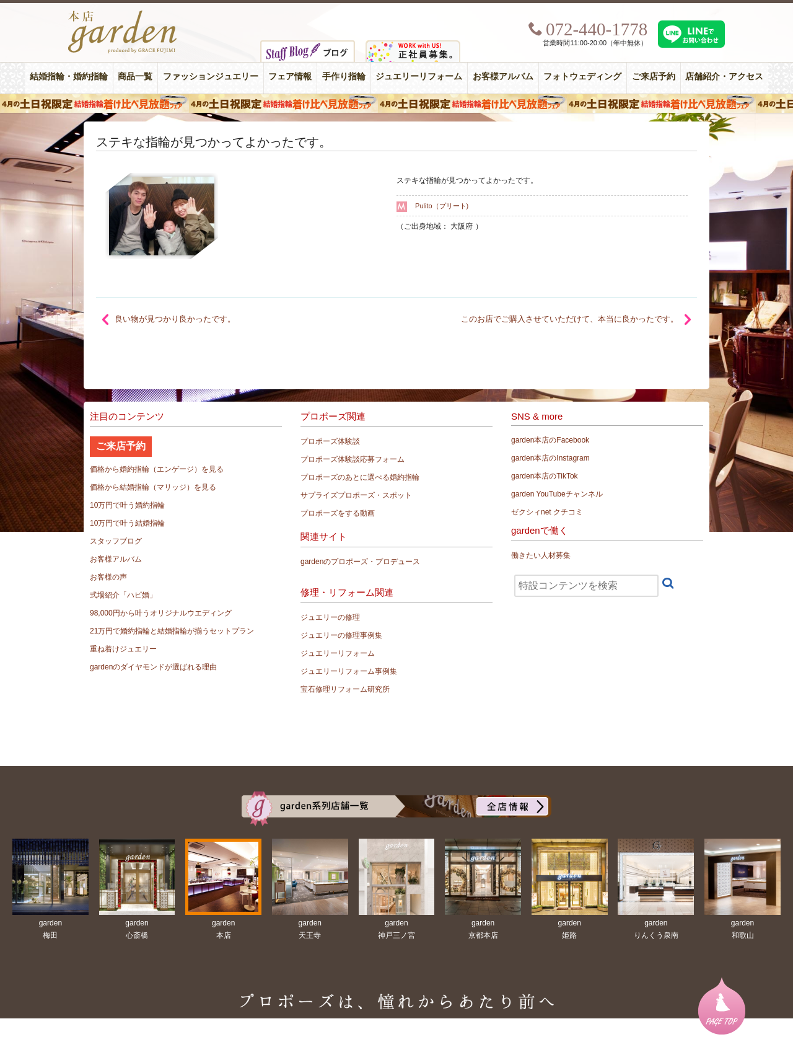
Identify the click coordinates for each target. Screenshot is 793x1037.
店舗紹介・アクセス (724, 76)
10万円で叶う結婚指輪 (127, 523)
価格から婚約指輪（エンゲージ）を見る (157, 469)
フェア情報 (290, 76)
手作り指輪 (344, 76)
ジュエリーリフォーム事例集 (348, 671)
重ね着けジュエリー (123, 649)
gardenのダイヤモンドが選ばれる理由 (153, 667)
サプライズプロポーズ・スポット (356, 495)
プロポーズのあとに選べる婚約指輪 (359, 477)
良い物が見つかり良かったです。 (175, 319)
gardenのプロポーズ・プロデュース (360, 561)
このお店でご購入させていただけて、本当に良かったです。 (569, 319)
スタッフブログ (116, 541)
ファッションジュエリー (210, 76)
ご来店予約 (653, 76)
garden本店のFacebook (550, 440)
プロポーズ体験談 (330, 441)
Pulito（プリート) (441, 206)
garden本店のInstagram (550, 458)
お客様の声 (108, 577)
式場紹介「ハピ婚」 (123, 595)
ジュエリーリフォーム (418, 76)
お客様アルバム (503, 76)
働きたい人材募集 (541, 555)
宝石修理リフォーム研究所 (345, 689)
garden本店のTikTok (544, 476)
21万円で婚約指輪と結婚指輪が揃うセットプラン (172, 631)
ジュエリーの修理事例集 (341, 635)
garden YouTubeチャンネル (557, 494)
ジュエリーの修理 (330, 617)
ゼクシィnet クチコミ (547, 512)
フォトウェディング (582, 76)
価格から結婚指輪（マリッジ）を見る (153, 487)
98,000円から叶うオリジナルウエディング (161, 613)
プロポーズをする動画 (337, 513)
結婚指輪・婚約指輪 (69, 76)
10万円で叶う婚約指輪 (127, 505)
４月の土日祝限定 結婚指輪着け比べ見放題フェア (396, 103)
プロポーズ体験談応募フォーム (352, 459)
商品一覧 (135, 76)
